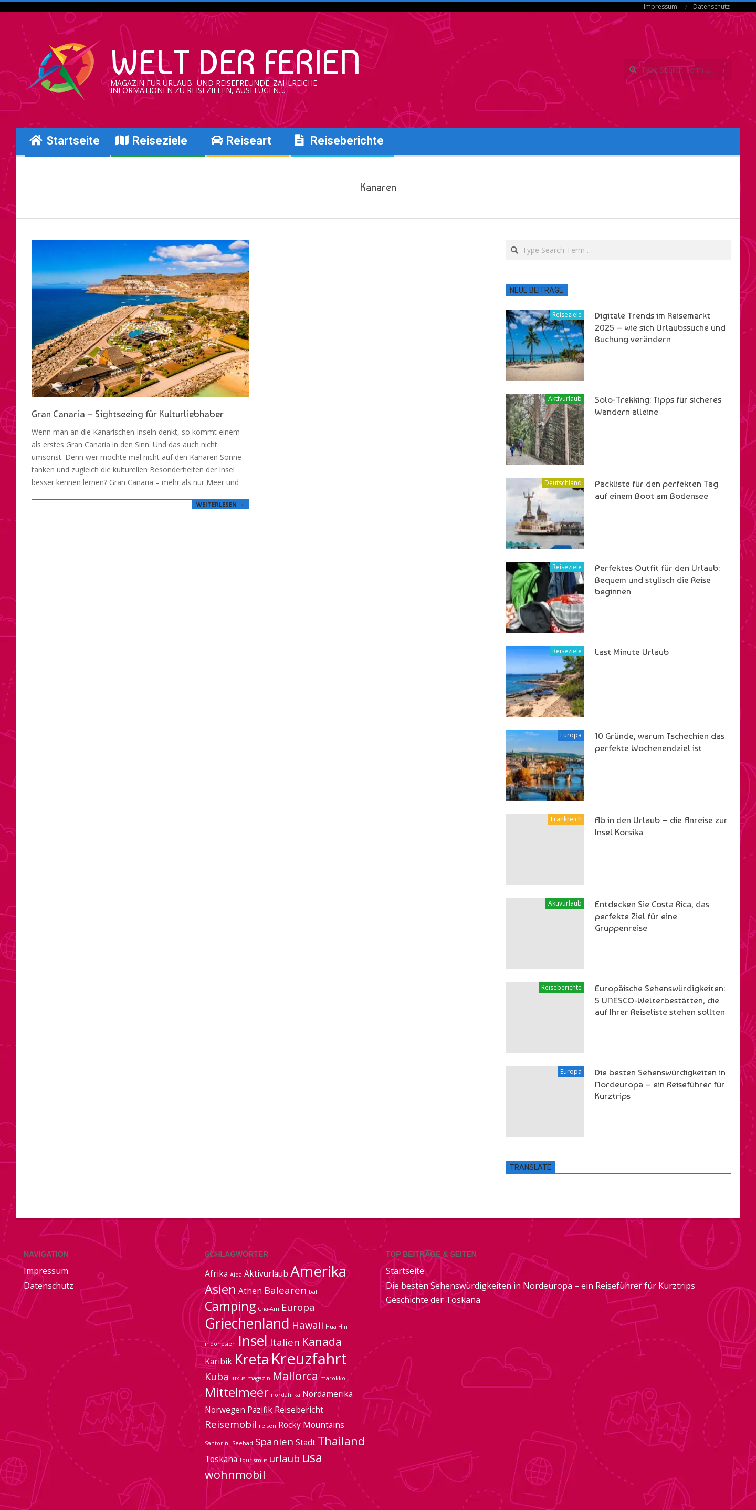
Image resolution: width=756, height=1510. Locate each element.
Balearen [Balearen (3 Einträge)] (285, 1290)
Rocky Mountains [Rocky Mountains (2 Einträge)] (311, 1425)
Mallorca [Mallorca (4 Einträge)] (295, 1375)
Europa (571, 735)
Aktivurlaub (565, 398)
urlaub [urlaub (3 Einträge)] (284, 1458)
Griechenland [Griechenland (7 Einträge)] (247, 1323)
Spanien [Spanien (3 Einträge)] (274, 1441)
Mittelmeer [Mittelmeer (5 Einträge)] (237, 1392)
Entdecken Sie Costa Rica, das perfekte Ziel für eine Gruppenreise (652, 916)
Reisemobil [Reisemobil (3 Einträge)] (231, 1424)
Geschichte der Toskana (433, 1300)
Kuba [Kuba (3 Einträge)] (217, 1376)
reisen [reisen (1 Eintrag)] (267, 1426)
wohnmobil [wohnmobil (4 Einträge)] (235, 1474)
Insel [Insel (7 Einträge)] (253, 1340)
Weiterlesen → (220, 504)
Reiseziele (567, 314)
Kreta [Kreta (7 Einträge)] (251, 1359)
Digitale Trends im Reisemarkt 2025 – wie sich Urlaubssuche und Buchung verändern (660, 327)
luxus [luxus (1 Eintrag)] (238, 1378)
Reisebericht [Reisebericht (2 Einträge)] (299, 1409)
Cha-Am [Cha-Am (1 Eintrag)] (268, 1308)
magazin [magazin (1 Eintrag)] (258, 1378)
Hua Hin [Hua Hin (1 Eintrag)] (337, 1326)
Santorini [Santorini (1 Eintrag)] (217, 1443)
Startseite (405, 1271)
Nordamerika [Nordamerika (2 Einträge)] (327, 1394)
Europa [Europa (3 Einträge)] (298, 1306)
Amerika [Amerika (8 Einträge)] (318, 1271)
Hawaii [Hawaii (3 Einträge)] (307, 1324)
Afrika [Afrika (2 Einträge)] (216, 1273)
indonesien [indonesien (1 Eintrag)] (220, 1344)
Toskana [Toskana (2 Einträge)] (221, 1459)
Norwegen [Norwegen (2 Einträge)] (225, 1409)
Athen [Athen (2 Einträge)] (250, 1291)
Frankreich (566, 819)
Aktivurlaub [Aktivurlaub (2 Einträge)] (266, 1273)
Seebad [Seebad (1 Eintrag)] (242, 1443)
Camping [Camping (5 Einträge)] (230, 1306)
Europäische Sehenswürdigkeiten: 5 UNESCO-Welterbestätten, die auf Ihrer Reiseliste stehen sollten (660, 1000)
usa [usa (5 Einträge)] (312, 1457)
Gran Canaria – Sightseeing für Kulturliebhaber (128, 413)
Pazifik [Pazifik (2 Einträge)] (259, 1409)
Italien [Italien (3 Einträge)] (285, 1342)
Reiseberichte (561, 987)
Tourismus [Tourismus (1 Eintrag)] (253, 1460)
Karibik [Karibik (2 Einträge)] (218, 1361)
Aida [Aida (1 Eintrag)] (236, 1274)
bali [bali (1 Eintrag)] (314, 1292)
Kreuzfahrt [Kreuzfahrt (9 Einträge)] (309, 1358)
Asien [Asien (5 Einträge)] (220, 1289)
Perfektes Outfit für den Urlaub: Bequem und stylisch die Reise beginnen (657, 579)
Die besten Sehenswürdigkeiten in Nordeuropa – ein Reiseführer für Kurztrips (660, 1084)
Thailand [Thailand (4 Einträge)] (341, 1441)
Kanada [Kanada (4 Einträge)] (322, 1341)
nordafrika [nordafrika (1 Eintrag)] (285, 1395)
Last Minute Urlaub (632, 651)
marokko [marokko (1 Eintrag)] (332, 1378)
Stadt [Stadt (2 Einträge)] (306, 1442)
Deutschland (563, 482)
